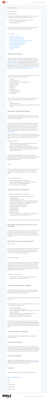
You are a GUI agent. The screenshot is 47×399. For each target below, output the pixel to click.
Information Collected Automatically (17, 37)
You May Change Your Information (17, 44)
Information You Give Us (15, 36)
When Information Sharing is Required (17, 43)
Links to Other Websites (15, 46)
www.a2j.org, (31, 19)
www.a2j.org (18, 61)
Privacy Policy (41, 396)
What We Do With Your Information (17, 39)
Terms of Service (33, 396)
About (25, 396)
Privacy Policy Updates (14, 47)
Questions (12, 49)
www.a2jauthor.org (11, 61)
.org (5, 2)
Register (42, 2)
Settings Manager (10, 131)
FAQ (28, 396)
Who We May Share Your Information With (18, 41)
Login (38, 2)
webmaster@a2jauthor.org (15, 377)
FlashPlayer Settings (32, 130)
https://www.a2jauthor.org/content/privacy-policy (23, 68)
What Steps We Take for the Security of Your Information (21, 40)
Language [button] (33, 2)
